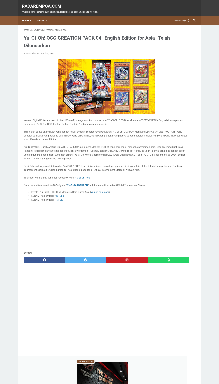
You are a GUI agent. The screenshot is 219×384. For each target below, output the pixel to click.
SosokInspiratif (160, 146)
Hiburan (157, 134)
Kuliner (173, 134)
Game (157, 123)
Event (172, 129)
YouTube (59, 212)
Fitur (172, 123)
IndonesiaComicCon (163, 140)
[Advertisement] (81, 243)
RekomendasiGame (162, 158)
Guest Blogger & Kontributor (107, 373)
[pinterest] (95, 276)
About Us (44, 16)
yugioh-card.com (100, 208)
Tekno (157, 129)
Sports (187, 134)
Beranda (28, 16)
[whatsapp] (124, 276)
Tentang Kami (129, 373)
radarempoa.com (43, 3)
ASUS (185, 129)
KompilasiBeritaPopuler (164, 152)
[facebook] (38, 276)
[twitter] (66, 276)
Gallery (184, 140)
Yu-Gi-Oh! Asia (82, 190)
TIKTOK (58, 216)
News (186, 123)
